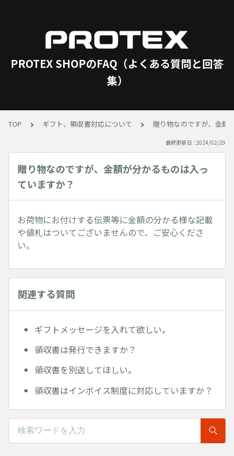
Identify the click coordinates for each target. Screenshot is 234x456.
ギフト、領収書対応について (87, 124)
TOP (15, 124)
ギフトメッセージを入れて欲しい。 (102, 329)
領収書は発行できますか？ (85, 349)
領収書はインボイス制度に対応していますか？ (123, 390)
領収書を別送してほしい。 (85, 369)
